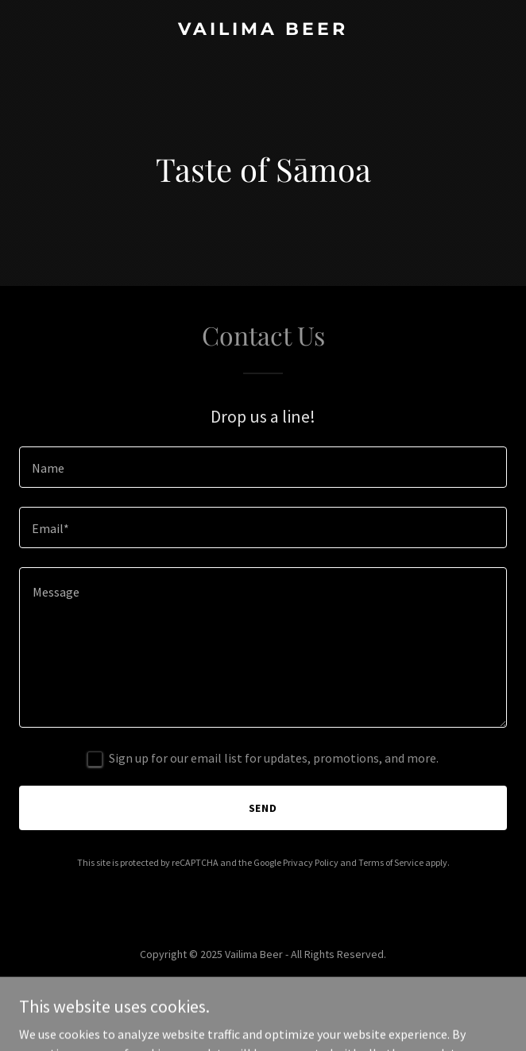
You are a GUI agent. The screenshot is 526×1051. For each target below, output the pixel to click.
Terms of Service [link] (391, 862)
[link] (263, 30)
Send (263, 808)
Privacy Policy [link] (310, 862)
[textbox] (263, 467)
